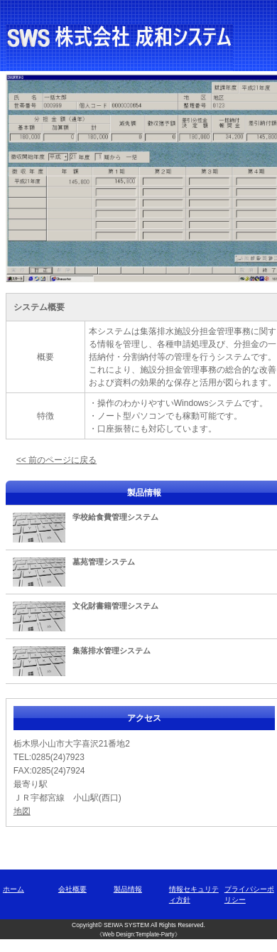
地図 (22, 811)
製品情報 (128, 889)
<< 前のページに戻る (56, 460)
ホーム (13, 889)
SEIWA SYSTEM (126, 925)
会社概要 (72, 889)
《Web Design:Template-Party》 (138, 934)
